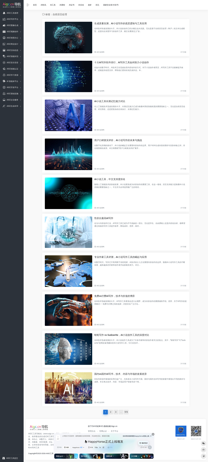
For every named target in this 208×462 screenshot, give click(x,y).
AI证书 (71, 5)
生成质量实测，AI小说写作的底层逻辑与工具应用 (120, 23)
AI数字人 (43, 439)
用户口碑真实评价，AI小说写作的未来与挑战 (118, 140)
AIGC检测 (43, 442)
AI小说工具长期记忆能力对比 (109, 101)
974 (126, 412)
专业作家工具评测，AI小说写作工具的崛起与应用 (120, 257)
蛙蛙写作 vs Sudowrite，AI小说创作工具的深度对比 (121, 335)
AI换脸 (34, 442)
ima (50, 442)
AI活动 (81, 5)
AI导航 (46, 445)
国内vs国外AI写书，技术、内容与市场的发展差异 (120, 374)
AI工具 (53, 5)
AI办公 (34, 439)
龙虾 (90, 5)
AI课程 (62, 5)
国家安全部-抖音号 (111, 5)
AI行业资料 (100, 52)
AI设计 (51, 439)
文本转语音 (36, 445)
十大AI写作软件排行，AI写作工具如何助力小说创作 (121, 62)
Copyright (32, 453)
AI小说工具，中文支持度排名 (109, 179)
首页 (35, 5)
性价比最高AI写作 (103, 218)
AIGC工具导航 (34, 434)
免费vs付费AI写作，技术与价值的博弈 (114, 296)
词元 (97, 5)
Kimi (30, 447)
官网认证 (103, 431)
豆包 (52, 445)
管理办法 (91, 431)
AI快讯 (43, 5)
